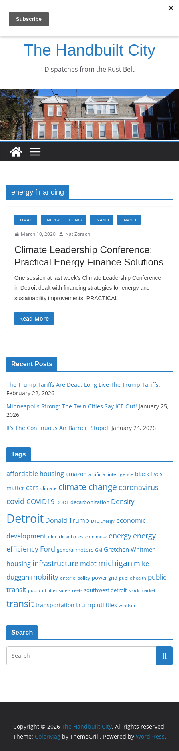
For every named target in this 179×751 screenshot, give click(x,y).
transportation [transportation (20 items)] (55, 605)
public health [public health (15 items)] (132, 578)
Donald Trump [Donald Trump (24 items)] (67, 520)
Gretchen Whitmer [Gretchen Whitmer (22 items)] (129, 549)
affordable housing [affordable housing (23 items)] (35, 473)
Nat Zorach (77, 234)
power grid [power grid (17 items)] (104, 577)
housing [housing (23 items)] (18, 563)
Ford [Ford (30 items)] (47, 549)
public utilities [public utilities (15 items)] (42, 590)
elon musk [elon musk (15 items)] (96, 537)
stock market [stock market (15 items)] (142, 590)
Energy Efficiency (63, 220)
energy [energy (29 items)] (120, 535)
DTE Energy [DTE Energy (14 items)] (103, 521)
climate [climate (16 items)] (48, 488)
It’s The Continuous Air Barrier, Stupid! (58, 428)
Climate (26, 220)
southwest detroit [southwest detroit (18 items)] (105, 590)
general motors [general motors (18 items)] (75, 549)
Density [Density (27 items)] (123, 501)
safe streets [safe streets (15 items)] (70, 590)
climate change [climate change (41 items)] (87, 486)
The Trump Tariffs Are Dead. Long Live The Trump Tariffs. (83, 384)
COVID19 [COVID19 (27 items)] (40, 501)
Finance (101, 220)
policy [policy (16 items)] (83, 577)
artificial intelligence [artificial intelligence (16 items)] (110, 474)
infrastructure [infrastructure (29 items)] (55, 563)
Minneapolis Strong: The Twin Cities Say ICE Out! (71, 406)
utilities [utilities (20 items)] (107, 605)
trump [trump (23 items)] (85, 604)
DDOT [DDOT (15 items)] (62, 502)
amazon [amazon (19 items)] (76, 474)
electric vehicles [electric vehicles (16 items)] (66, 536)
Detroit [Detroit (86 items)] (25, 518)
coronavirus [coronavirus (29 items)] (139, 487)
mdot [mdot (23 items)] (88, 563)
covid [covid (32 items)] (15, 501)
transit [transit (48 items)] (20, 603)
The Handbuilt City (89, 50)
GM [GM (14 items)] (98, 550)
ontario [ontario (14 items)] (68, 578)
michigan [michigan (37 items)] (115, 562)
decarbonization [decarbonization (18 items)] (89, 502)
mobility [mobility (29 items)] (44, 577)
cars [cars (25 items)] (32, 487)
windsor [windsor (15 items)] (127, 605)
